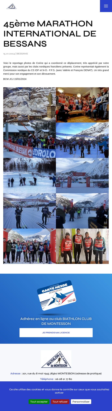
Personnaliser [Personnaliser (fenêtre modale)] (81, 401)
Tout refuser (60, 401)
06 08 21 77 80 (63, 379)
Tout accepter (39, 401)
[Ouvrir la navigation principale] (106, 6)
